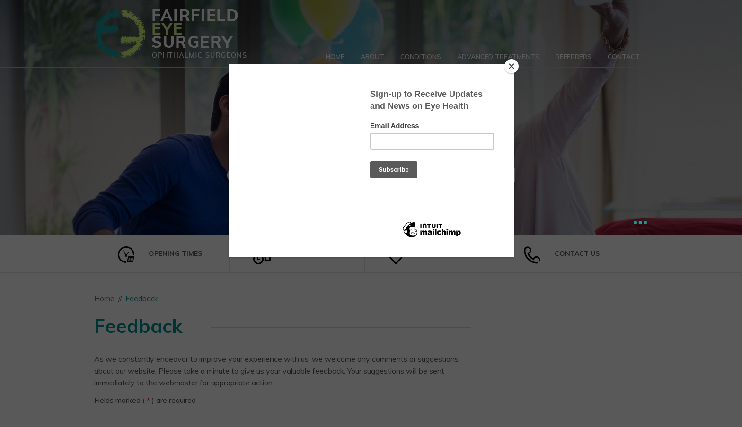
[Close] (511, 66)
